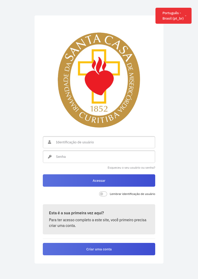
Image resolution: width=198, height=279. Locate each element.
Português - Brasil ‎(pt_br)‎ (173, 15)
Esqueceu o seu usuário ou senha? (131, 167)
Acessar (99, 180)
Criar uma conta (99, 249)
